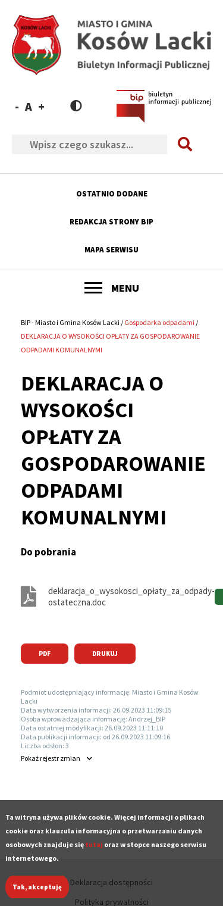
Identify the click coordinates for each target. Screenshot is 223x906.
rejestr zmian (50, 758)
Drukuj (105, 653)
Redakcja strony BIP (111, 222)
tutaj (94, 852)
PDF (45, 653)
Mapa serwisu (111, 250)
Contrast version (76, 106)
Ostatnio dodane (111, 194)
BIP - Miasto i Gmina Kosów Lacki (70, 322)
